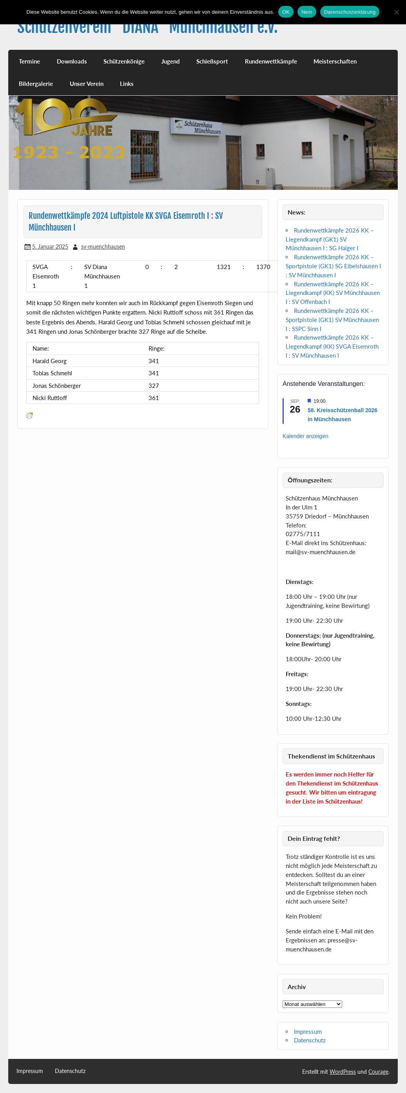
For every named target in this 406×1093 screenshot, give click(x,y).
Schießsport (212, 61)
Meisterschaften (335, 61)
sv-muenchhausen (103, 246)
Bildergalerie (36, 83)
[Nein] (396, 12)
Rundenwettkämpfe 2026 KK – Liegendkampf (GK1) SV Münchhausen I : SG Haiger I (330, 239)
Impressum (308, 1031)
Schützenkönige (124, 61)
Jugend (170, 61)
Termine (29, 61)
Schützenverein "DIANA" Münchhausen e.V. (147, 27)
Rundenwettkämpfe (271, 61)
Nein (306, 12)
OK (286, 12)
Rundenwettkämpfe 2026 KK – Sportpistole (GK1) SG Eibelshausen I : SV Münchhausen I (333, 265)
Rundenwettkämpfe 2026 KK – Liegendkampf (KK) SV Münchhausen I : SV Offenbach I (333, 293)
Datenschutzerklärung (349, 12)
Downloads (72, 61)
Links (127, 83)
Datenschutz (310, 1040)
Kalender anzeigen (305, 436)
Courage (378, 1071)
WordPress (343, 1071)
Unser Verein (86, 83)
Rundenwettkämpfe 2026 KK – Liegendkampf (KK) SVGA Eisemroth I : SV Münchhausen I (332, 346)
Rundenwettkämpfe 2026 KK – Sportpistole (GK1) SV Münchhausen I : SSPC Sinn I (332, 319)
